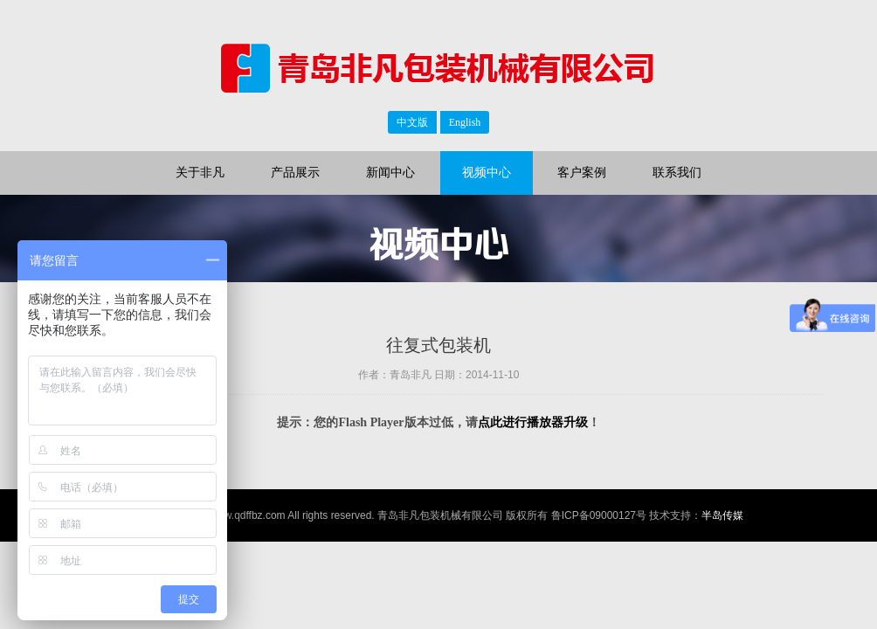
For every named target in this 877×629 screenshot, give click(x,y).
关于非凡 (200, 172)
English (465, 122)
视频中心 (486, 172)
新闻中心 (390, 172)
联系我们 (677, 172)
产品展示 (295, 172)
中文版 (412, 122)
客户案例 (581, 172)
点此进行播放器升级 (533, 422)
